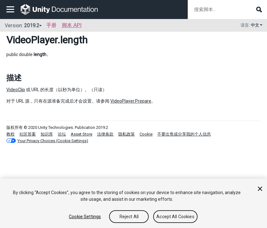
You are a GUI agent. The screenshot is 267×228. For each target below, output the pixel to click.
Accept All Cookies (175, 216)
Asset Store (81, 134)
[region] (133, 203)
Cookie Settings (85, 216)
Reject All (129, 216)
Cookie (146, 134)
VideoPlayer (31, 40)
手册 (51, 25)
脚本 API (71, 25)
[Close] (260, 189)
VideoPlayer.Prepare (130, 101)
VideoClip (15, 89)
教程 (10, 134)
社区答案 (27, 134)
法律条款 (105, 134)
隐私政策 (126, 134)
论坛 (62, 134)
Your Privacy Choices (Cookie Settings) (52, 140)
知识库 (47, 134)
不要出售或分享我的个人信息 (184, 134)
